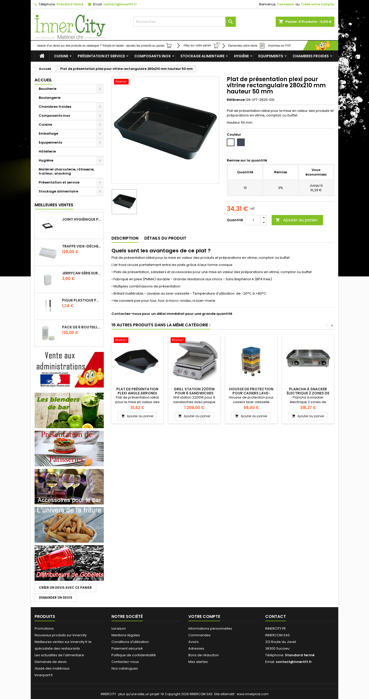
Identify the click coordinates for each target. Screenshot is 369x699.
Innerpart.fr (44, 675)
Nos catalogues (124, 668)
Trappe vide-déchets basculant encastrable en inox (81, 246)
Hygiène (241, 56)
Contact (275, 616)
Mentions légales (125, 635)
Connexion (285, 4)
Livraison (118, 628)
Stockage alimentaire (202, 56)
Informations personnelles (210, 628)
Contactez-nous (125, 661)
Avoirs (193, 641)
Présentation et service (101, 56)
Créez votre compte (317, 4)
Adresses (196, 648)
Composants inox (152, 56)
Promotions (44, 628)
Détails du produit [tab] (165, 238)
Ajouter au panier (296, 220)
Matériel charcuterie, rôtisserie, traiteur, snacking (66, 171)
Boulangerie (49, 97)
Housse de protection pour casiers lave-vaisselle (251, 393)
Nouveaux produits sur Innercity (61, 635)
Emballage (48, 133)
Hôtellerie (47, 151)
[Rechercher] (184, 22)
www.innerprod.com (253, 694)
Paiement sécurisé (127, 648)
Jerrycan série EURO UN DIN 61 (81, 273)
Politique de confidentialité (133, 655)
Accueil (43, 80)
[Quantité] (253, 220)
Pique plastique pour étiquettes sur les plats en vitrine (81, 300)
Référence (236, 100)
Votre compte (204, 616)
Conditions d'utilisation (130, 641)
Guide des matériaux (52, 668)
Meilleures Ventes (54, 205)
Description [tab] (124, 238)
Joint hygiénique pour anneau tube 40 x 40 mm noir (81, 219)
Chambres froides (311, 56)
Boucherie (47, 88)
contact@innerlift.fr (120, 4)
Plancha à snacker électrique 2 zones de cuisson (308, 393)
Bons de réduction (203, 655)
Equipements (270, 56)
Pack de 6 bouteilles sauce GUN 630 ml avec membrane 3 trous (81, 327)
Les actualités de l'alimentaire (59, 655)
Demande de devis (51, 661)
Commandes (199, 635)
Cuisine (61, 56)
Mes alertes (198, 661)
